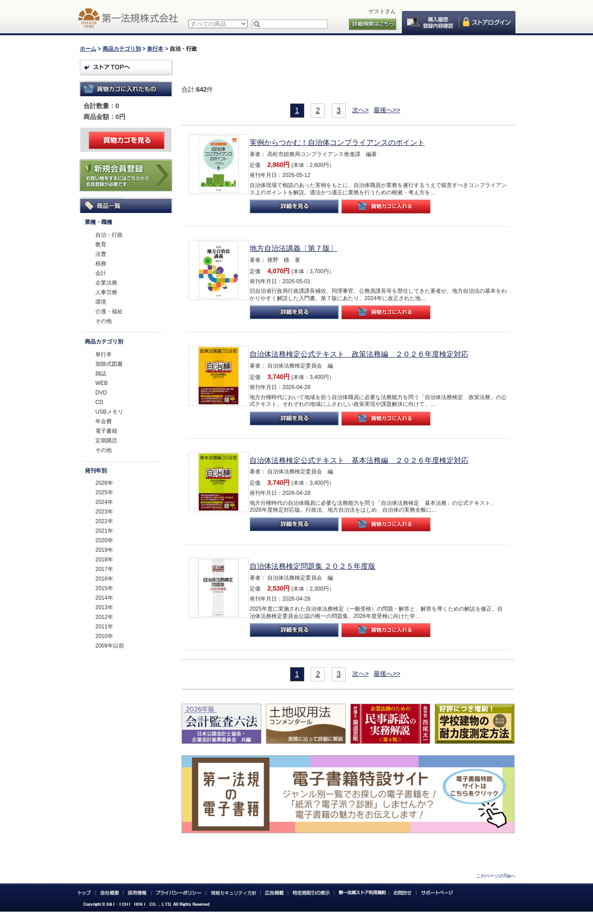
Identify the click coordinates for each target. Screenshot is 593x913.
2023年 (104, 511)
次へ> (360, 110)
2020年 (104, 540)
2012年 (104, 617)
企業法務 (106, 283)
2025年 (104, 492)
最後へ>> (387, 110)
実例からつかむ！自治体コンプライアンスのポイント (337, 142)
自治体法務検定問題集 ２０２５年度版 (312, 566)
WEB (101, 383)
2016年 (104, 579)
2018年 (104, 559)
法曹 (100, 254)
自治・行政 (109, 235)
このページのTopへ (495, 875)
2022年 (104, 521)
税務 (100, 263)
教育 (100, 244)
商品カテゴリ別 (122, 49)
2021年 (104, 531)
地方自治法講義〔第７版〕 (293, 248)
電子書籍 (106, 431)
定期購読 (106, 440)
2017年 (104, 569)
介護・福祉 (109, 311)
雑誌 (100, 373)
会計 (100, 273)
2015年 (104, 588)
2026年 (104, 483)
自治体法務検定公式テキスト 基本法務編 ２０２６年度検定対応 (359, 460)
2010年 (104, 636)
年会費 (103, 421)
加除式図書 (109, 364)
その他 (103, 321)
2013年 (104, 607)
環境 (100, 302)
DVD (101, 392)
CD (99, 402)
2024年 (104, 502)
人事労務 (106, 292)
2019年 (104, 550)
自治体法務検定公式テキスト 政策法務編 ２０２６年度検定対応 (359, 354)
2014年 (104, 598)
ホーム (88, 49)
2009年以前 (109, 646)
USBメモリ (109, 412)
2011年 (104, 626)
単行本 (155, 49)
